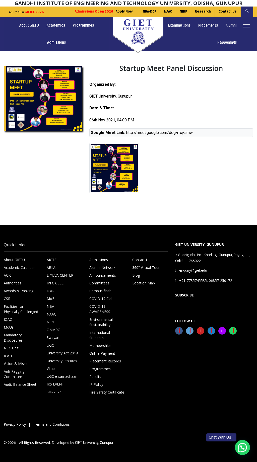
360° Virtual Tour (146, 267)
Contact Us (228, 12)
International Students (99, 335)
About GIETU (29, 25)
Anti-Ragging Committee (14, 374)
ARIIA (51, 267)
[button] (242, 447)
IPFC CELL (55, 283)
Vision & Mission (17, 363)
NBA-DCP (149, 12)
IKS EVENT (55, 384)
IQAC (8, 319)
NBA (50, 306)
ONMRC (53, 329)
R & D (9, 355)
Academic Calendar (19, 267)
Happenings (227, 42)
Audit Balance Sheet (20, 384)
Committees (99, 283)
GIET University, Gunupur (94, 443)
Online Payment (102, 353)
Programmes (83, 25)
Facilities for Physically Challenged (21, 309)
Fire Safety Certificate (106, 392)
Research (203, 12)
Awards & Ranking (18, 290)
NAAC (168, 12)
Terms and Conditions (52, 424)
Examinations (179, 25)
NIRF (183, 12)
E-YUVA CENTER (60, 275)
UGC (50, 345)
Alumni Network (102, 267)
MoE (50, 298)
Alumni (231, 25)
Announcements (102, 275)
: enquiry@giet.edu (191, 270)
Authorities (12, 283)
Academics (56, 25)
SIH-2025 (54, 392)
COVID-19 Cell (100, 298)
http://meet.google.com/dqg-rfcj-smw (159, 132)
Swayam (53, 337)
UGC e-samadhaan (62, 376)
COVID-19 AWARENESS (99, 309)
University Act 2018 (62, 353)
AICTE (51, 259)
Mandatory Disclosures (13, 338)
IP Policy (96, 384)
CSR (7, 298)
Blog (136, 275)
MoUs (9, 327)
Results (95, 376)
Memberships (100, 345)
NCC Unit (11, 348)
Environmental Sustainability (101, 322)
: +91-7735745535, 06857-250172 (203, 280)
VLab (51, 368)
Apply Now (26, 12)
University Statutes (62, 360)
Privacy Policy (15, 424)
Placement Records (105, 361)
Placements (208, 25)
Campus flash (100, 290)
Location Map (143, 283)
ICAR (50, 290)
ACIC (8, 275)
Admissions (56, 42)
